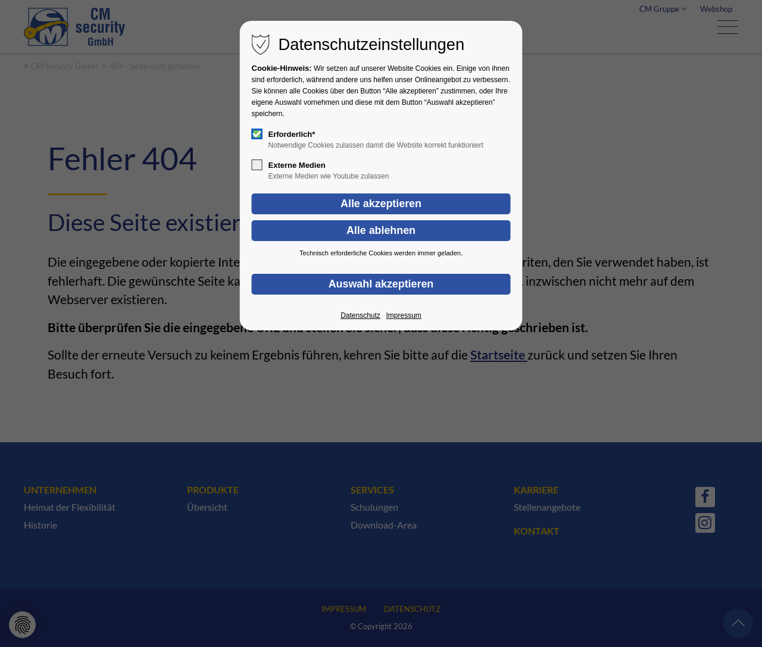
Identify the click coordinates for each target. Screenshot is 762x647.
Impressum (403, 315)
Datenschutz (360, 315)
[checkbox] (257, 134)
